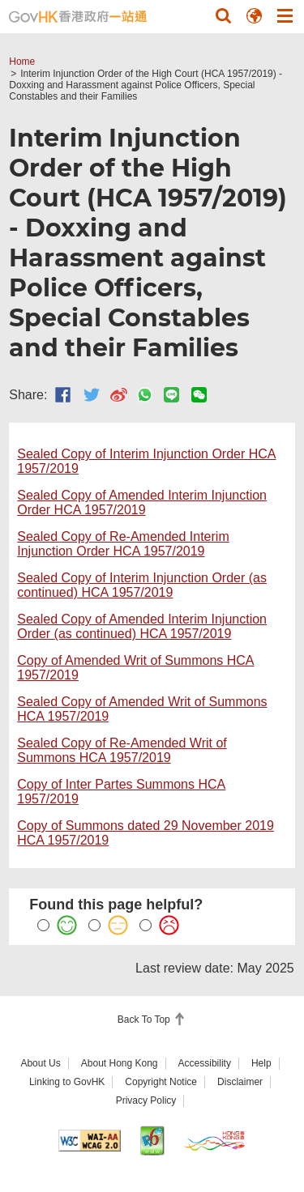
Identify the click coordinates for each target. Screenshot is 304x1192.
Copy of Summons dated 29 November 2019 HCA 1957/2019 (145, 833)
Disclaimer (240, 1082)
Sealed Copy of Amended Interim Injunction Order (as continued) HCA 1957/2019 (142, 626)
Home (22, 61)
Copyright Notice (161, 1082)
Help (261, 1063)
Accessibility (204, 1063)
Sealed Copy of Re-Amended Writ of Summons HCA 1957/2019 (122, 750)
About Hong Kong (119, 1063)
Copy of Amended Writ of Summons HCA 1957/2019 (135, 667)
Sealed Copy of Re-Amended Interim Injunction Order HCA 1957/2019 (123, 544)
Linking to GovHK (67, 1082)
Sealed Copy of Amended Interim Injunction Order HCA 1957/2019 (142, 502)
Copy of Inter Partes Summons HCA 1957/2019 (121, 791)
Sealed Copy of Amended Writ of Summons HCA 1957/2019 (142, 709)
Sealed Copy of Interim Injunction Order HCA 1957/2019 (146, 461)
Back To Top (145, 1019)
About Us (40, 1063)
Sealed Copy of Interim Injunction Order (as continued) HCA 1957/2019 (142, 585)
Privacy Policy (146, 1100)
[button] (223, 15)
